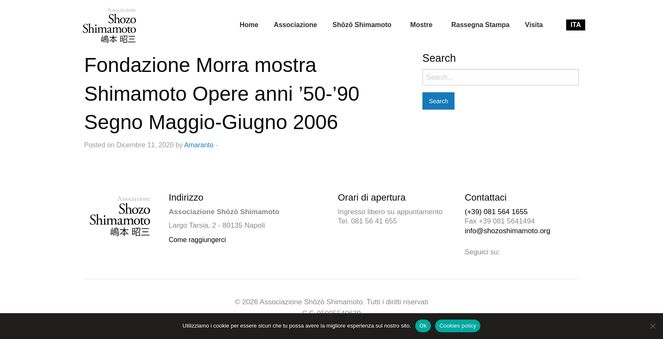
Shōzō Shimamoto (362, 24)
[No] (652, 326)
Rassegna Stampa (480, 24)
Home (249, 24)
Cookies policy (457, 325)
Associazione (295, 24)
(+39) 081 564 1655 (496, 212)
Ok (423, 325)
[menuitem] (249, 25)
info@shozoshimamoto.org (507, 231)
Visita (534, 24)
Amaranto (199, 145)
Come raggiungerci (197, 239)
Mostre (421, 24)
